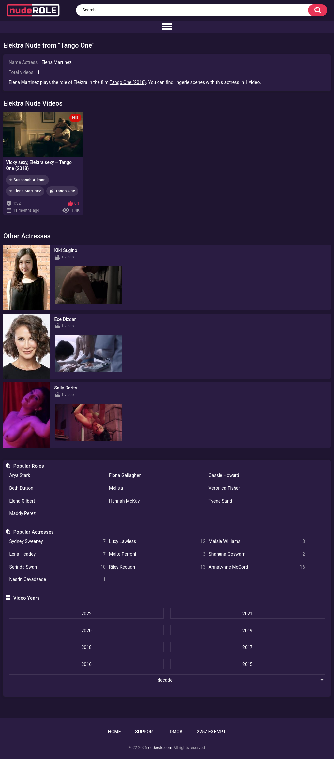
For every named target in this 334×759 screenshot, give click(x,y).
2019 (247, 630)
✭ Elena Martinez (25, 191)
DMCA (176, 731)
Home (114, 731)
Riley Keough (157, 567)
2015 (247, 664)
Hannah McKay (124, 500)
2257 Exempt (211, 731)
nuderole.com (160, 747)
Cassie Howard (224, 475)
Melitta (116, 488)
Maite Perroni (157, 554)
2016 (86, 664)
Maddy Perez (22, 513)
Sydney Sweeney (57, 541)
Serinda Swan (57, 567)
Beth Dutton (21, 488)
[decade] (167, 679)
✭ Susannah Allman (27, 180)
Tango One (65, 191)
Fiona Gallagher (125, 475)
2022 (86, 613)
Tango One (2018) (128, 82)
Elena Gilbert (22, 500)
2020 (86, 630)
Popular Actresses (33, 532)
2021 (247, 613)
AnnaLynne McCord (257, 567)
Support (145, 731)
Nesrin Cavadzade (57, 579)
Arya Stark (19, 475)
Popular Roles (28, 466)
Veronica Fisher (224, 488)
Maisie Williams (257, 541)
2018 (86, 647)
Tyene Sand (220, 500)
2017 (247, 647)
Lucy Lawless (157, 541)
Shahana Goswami (257, 554)
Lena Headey (57, 554)
